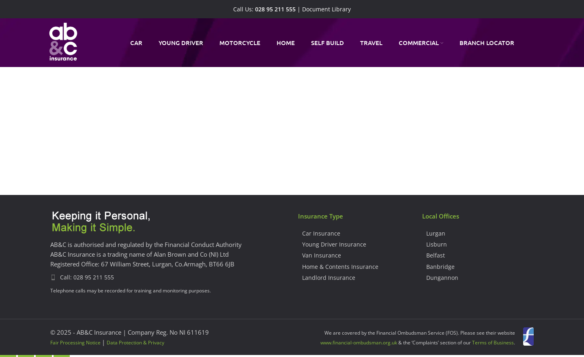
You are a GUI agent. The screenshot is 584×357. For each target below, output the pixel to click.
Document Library (326, 9)
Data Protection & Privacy (135, 342)
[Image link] (101, 223)
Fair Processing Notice (75, 342)
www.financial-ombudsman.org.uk (358, 342)
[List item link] (168, 277)
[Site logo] (63, 42)
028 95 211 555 (275, 9)
